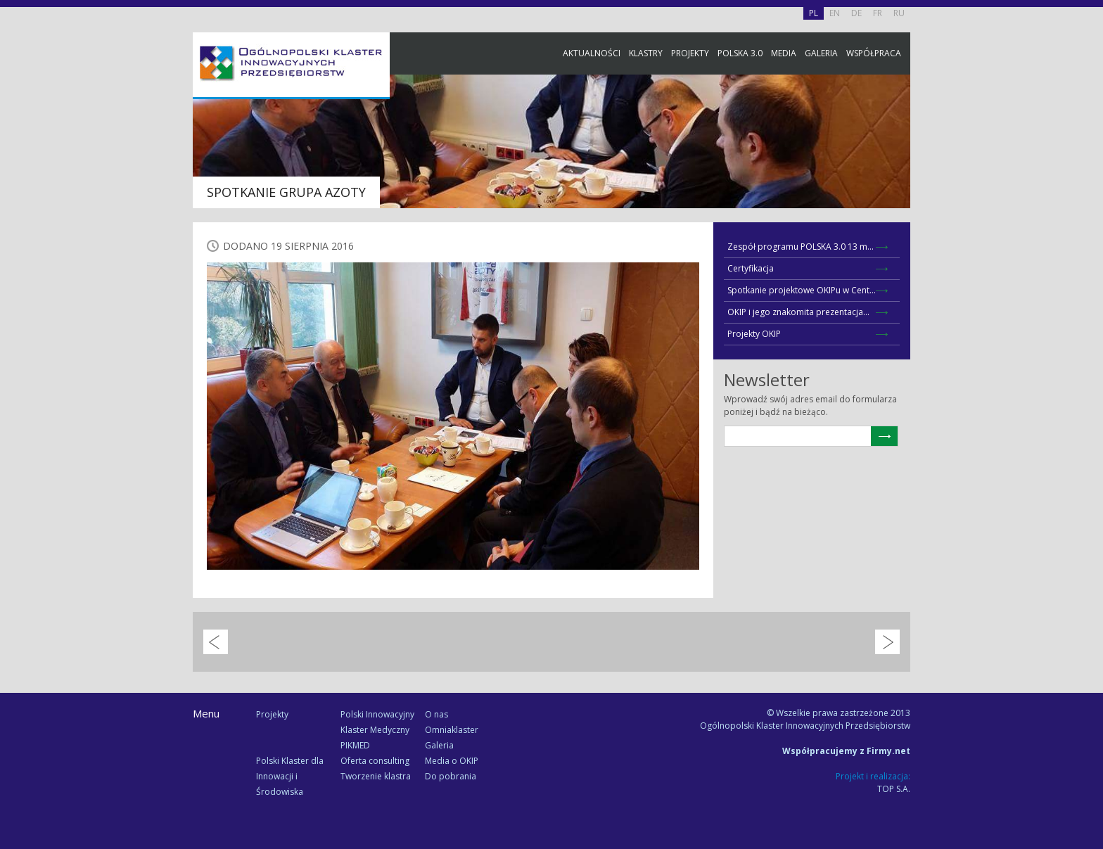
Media (783, 53)
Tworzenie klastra (375, 776)
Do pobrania (450, 776)
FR (877, 13)
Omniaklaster (451, 730)
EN (834, 13)
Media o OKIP (451, 761)
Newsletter (1089, 262)
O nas (436, 714)
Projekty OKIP (754, 334)
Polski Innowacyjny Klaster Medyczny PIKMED (377, 729)
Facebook (1089, 157)
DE (856, 13)
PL (813, 13)
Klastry (646, 53)
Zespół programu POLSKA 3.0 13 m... (800, 247)
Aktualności (591, 53)
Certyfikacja (750, 268)
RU (899, 13)
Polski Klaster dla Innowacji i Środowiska (290, 776)
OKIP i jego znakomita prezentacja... (798, 312)
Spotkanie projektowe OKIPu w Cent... (801, 290)
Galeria (821, 53)
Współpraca (873, 53)
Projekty (690, 53)
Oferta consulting (374, 761)
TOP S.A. (893, 789)
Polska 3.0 (740, 53)
